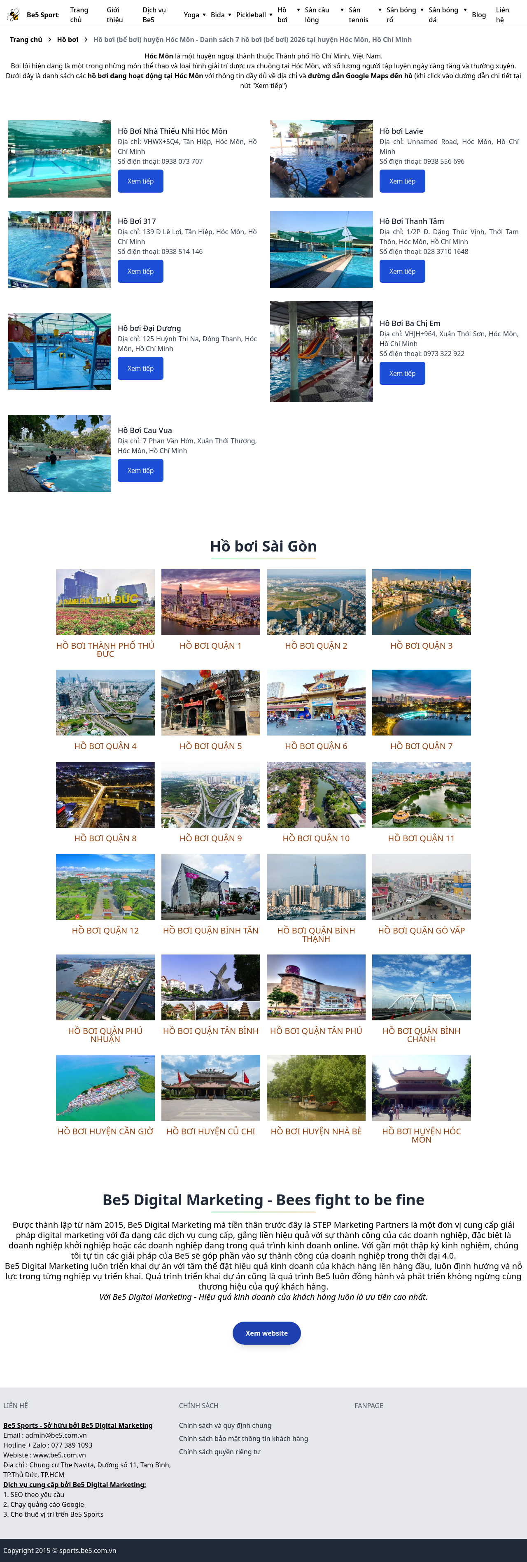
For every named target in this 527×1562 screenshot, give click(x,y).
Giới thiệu (115, 14)
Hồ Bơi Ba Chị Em (410, 323)
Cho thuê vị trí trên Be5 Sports (57, 1514)
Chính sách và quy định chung (225, 1425)
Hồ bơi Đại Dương (149, 328)
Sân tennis (364, 14)
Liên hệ (502, 14)
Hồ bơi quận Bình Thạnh (316, 934)
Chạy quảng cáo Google (47, 1504)
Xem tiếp (141, 181)
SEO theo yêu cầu (38, 1494)
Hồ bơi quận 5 (211, 746)
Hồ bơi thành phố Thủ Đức (105, 649)
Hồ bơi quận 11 (421, 838)
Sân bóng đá (447, 14)
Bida (220, 14)
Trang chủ (79, 14)
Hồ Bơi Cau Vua (145, 430)
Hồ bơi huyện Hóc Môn (421, 1135)
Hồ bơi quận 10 (316, 838)
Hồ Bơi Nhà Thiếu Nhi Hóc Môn (172, 131)
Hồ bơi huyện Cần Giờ (105, 1131)
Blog (479, 14)
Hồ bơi (287, 14)
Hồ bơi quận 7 (421, 746)
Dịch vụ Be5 (154, 14)
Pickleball (253, 14)
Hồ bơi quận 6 (316, 746)
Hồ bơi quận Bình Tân (211, 930)
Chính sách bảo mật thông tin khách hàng (243, 1438)
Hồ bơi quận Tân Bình (211, 1030)
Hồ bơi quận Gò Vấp (421, 930)
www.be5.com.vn (59, 1455)
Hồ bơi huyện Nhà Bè (315, 1131)
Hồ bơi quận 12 (105, 930)
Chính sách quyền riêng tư (220, 1451)
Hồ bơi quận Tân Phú (316, 1030)
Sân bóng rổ (404, 14)
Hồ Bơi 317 (137, 221)
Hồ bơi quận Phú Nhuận (105, 1035)
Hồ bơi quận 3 (421, 645)
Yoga (194, 14)
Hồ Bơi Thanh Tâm (412, 221)
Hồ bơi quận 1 (211, 645)
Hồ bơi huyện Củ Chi (210, 1131)
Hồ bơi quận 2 (316, 645)
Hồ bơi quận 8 (105, 838)
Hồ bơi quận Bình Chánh (421, 1035)
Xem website (267, 1333)
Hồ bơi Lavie (401, 131)
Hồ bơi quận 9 (211, 838)
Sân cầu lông (324, 14)
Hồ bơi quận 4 (105, 746)
